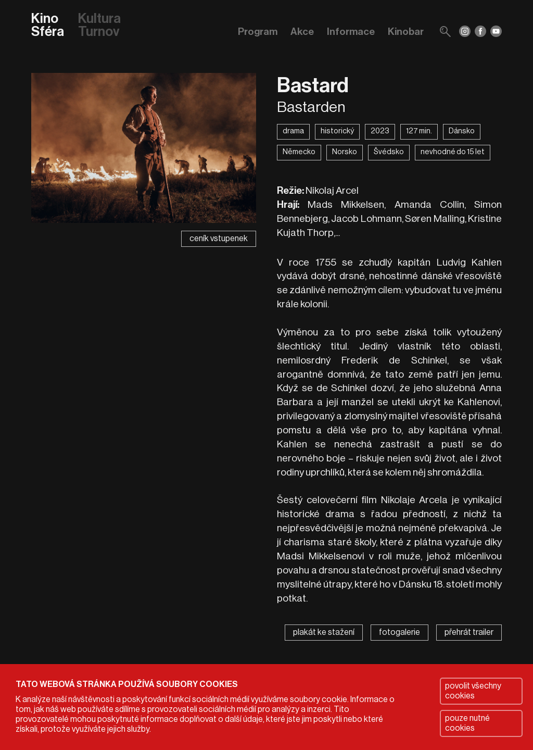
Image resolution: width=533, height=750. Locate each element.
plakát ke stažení (323, 632)
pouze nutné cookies (467, 723)
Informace (351, 31)
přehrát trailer (469, 632)
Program (257, 31)
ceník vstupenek (218, 238)
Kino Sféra (47, 25)
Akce (302, 31)
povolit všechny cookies (473, 691)
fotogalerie (399, 632)
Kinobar (406, 31)
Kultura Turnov (99, 25)
